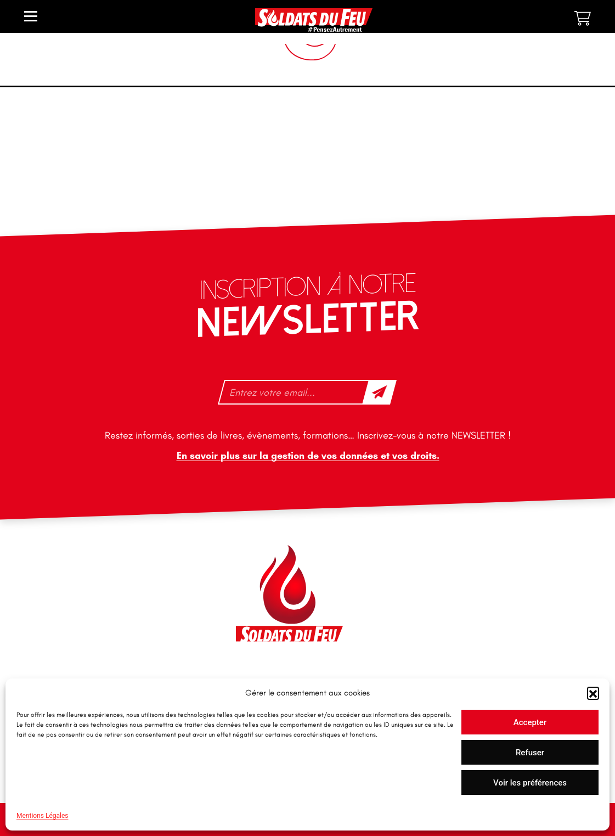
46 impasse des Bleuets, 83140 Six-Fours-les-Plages (119, 564)
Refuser (530, 753)
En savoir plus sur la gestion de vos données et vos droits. (307, 456)
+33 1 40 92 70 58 (92, 634)
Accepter (530, 722)
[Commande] (522, 145)
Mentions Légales (42, 816)
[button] (593, 692)
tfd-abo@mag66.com (98, 653)
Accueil (24, 97)
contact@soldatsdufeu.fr (105, 589)
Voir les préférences (530, 783)
